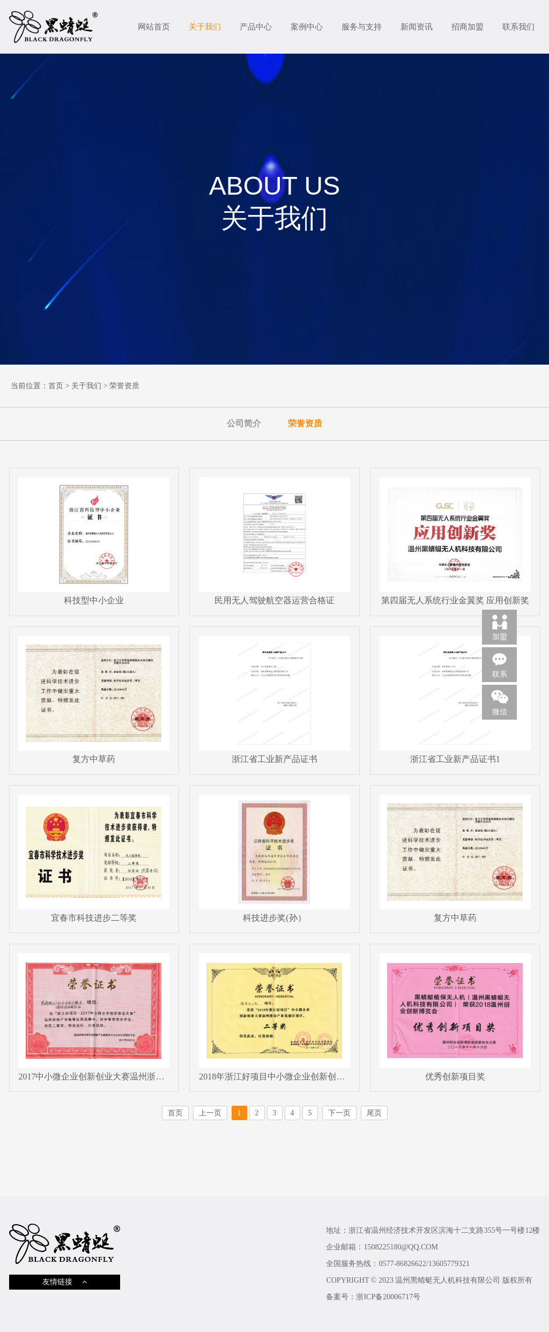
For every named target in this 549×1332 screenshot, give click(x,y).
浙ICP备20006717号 (388, 1297)
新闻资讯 (416, 27)
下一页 (339, 1113)
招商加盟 (467, 27)
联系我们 (518, 27)
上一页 (210, 1113)
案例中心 (307, 27)
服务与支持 (362, 27)
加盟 (500, 627)
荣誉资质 (124, 386)
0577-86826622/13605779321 (424, 1264)
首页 (55, 386)
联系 (500, 664)
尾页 (374, 1113)
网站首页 (154, 27)
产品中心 (256, 27)
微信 (500, 702)
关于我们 (205, 27)
